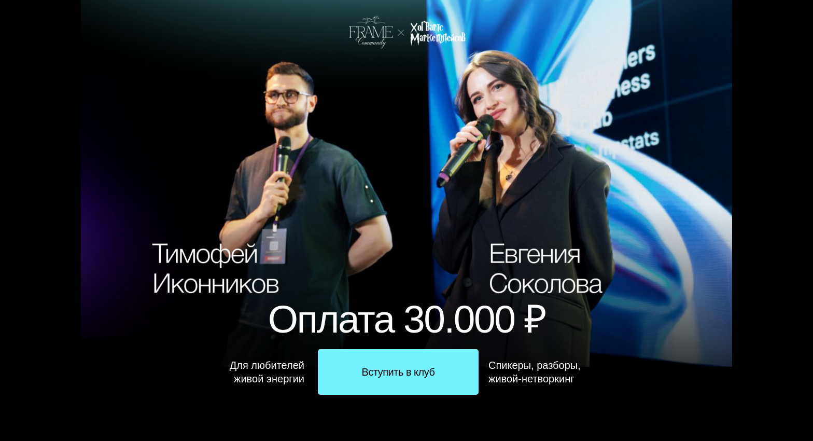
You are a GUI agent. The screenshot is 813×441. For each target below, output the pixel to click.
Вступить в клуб (398, 372)
